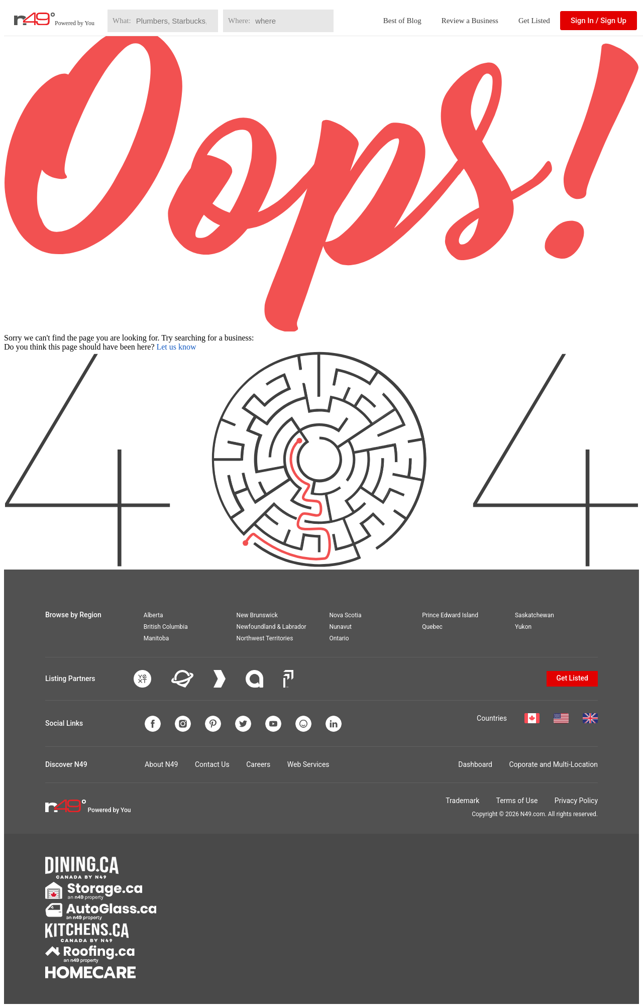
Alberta (153, 615)
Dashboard (475, 764)
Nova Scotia (345, 615)
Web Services (308, 764)
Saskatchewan (534, 615)
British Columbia (166, 626)
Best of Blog (402, 21)
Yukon (523, 626)
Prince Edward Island (450, 615)
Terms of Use (517, 801)
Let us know (176, 347)
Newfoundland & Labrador (271, 626)
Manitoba (156, 638)
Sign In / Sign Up (598, 20)
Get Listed (534, 21)
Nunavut (340, 626)
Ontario (339, 638)
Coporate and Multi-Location (553, 764)
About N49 (161, 764)
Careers (258, 764)
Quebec (432, 626)
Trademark (462, 801)
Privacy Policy (576, 801)
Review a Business (470, 21)
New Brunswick (257, 615)
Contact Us (212, 764)
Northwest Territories (265, 638)
